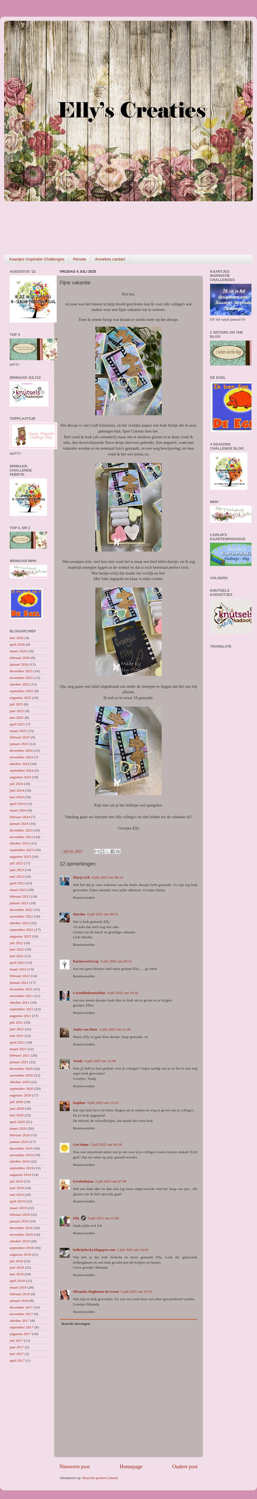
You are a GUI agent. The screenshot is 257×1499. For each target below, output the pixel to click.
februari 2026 (20, 658)
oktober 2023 (20, 843)
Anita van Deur (85, 1029)
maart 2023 (18, 890)
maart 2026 (18, 651)
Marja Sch (81, 877)
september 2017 (21, 1327)
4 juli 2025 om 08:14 (107, 877)
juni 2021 (17, 1029)
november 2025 (21, 678)
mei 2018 (17, 1274)
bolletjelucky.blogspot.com (94, 1250)
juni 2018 (17, 1267)
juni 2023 (17, 870)
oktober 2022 (20, 923)
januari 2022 (19, 982)
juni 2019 (17, 1188)
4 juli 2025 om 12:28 (114, 1029)
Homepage (131, 1466)
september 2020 (21, 1088)
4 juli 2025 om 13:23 (102, 1103)
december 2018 (21, 1228)
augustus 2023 (20, 856)
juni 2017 (17, 1347)
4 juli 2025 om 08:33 (102, 914)
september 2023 (21, 850)
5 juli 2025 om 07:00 (110, 1181)
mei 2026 (17, 638)
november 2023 (21, 837)
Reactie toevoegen (76, 1324)
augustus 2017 (20, 1334)
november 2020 (21, 1075)
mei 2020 (17, 1115)
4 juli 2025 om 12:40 (100, 1061)
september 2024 (21, 770)
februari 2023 (20, 896)
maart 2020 (18, 1128)
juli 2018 (16, 1261)
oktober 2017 (20, 1320)
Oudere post (185, 1466)
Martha (79, 914)
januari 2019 (19, 1221)
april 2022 (17, 962)
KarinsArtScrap (86, 961)
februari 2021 (20, 1055)
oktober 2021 (20, 1002)
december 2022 (21, 910)
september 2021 (21, 1009)
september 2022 (21, 930)
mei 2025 (17, 717)
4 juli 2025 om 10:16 (122, 993)
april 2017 (17, 1360)
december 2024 (21, 750)
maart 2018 (18, 1287)
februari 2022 (20, 976)
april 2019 (17, 1201)
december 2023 (21, 830)
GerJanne (81, 1144)
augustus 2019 (20, 1175)
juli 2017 (16, 1340)
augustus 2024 (20, 777)
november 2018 (21, 1234)
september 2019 (21, 1168)
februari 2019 (20, 1214)
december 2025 (21, 671)
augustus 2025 (20, 698)
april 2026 (17, 644)
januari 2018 (19, 1301)
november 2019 (21, 1155)
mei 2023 (17, 876)
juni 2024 (17, 790)
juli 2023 (16, 863)
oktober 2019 (20, 1161)
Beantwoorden (84, 897)
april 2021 (17, 1042)
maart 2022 (18, 969)
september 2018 (21, 1248)
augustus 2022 (20, 936)
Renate (79, 259)
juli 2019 (16, 1181)
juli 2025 (16, 704)
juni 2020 (17, 1108)
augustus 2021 (20, 1016)
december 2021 (21, 989)
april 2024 (17, 804)
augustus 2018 (20, 1254)
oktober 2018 (20, 1241)
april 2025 (17, 724)
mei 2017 (17, 1354)
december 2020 (21, 1069)
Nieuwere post (74, 1466)
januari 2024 (19, 823)
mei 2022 (17, 956)
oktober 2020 (20, 1082)
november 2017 (21, 1314)
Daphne (79, 1103)
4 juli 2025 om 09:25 (116, 961)
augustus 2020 (20, 1095)
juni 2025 (17, 711)
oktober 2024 (20, 764)
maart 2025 (18, 731)
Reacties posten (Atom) (100, 1478)
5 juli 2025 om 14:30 (132, 1250)
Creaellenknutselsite (89, 993)
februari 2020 (20, 1135)
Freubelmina (83, 1181)
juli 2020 (16, 1102)
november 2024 (21, 757)
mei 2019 (17, 1194)
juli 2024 (16, 784)
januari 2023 (19, 903)
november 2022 (21, 916)
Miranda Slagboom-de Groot (96, 1291)
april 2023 (17, 883)
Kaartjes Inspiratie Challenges (36, 259)
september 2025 (21, 691)
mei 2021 (17, 1036)
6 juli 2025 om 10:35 (136, 1291)
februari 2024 (20, 817)
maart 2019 (18, 1208)
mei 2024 (17, 797)
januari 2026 (19, 664)
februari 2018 (20, 1294)
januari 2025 (19, 744)
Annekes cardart (110, 259)
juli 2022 (16, 943)
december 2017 (21, 1307)
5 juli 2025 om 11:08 (103, 1218)
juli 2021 (16, 1022)
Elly (76, 1218)
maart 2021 (18, 1049)
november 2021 (21, 996)
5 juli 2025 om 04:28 (106, 1144)
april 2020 (17, 1122)
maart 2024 (18, 810)
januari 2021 (19, 1062)
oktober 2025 (20, 684)
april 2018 (17, 1281)
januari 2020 (19, 1142)
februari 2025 (20, 737)
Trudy (78, 1061)
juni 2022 (17, 949)
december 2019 (21, 1148)
